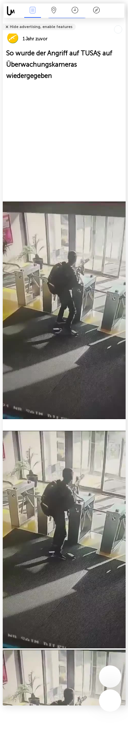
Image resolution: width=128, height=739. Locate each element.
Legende (96, 11)
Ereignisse (32, 11)
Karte (54, 11)
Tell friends (123, 22)
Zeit (75, 11)
